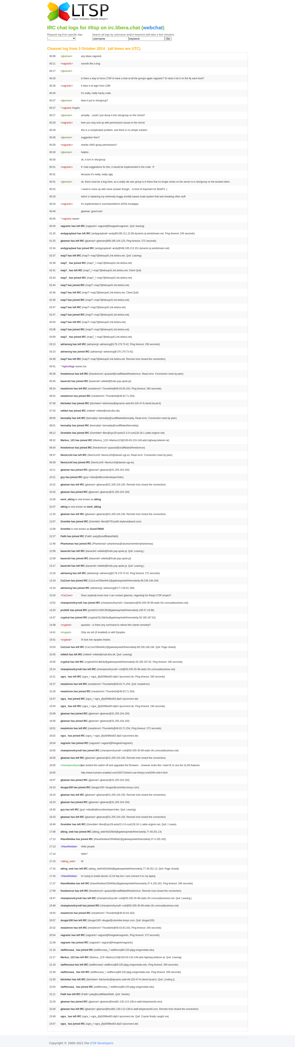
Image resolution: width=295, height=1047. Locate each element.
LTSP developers (101, 1043)
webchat (153, 27)
